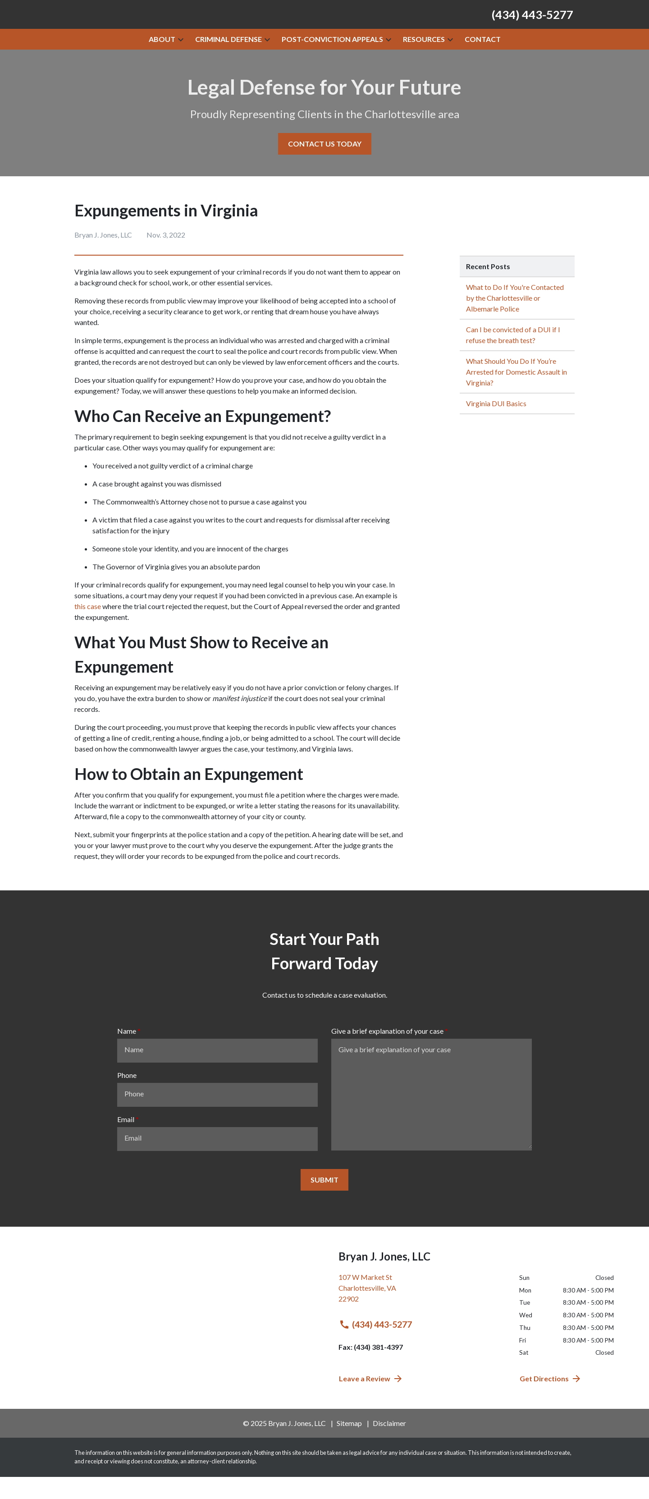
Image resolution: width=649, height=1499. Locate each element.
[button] (180, 61)
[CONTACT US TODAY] (324, 166)
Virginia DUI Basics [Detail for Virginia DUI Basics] (496, 425)
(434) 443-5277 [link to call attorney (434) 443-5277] (375, 1346)
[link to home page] (158, 24)
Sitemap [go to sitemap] (349, 1445)
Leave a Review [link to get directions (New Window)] (371, 1400)
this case (87, 628)
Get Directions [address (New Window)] (551, 1400)
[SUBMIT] (324, 1202)
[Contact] (483, 61)
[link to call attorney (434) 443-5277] (532, 25)
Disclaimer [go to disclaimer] (389, 1445)
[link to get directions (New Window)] (422, 1314)
